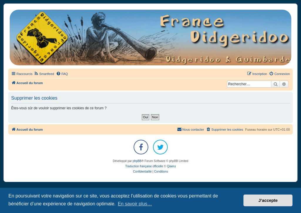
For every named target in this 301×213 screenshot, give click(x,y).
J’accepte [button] (268, 200)
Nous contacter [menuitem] (190, 129)
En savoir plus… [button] (135, 203)
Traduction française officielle (144, 166)
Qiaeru (171, 166)
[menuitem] (44, 73)
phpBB (137, 161)
